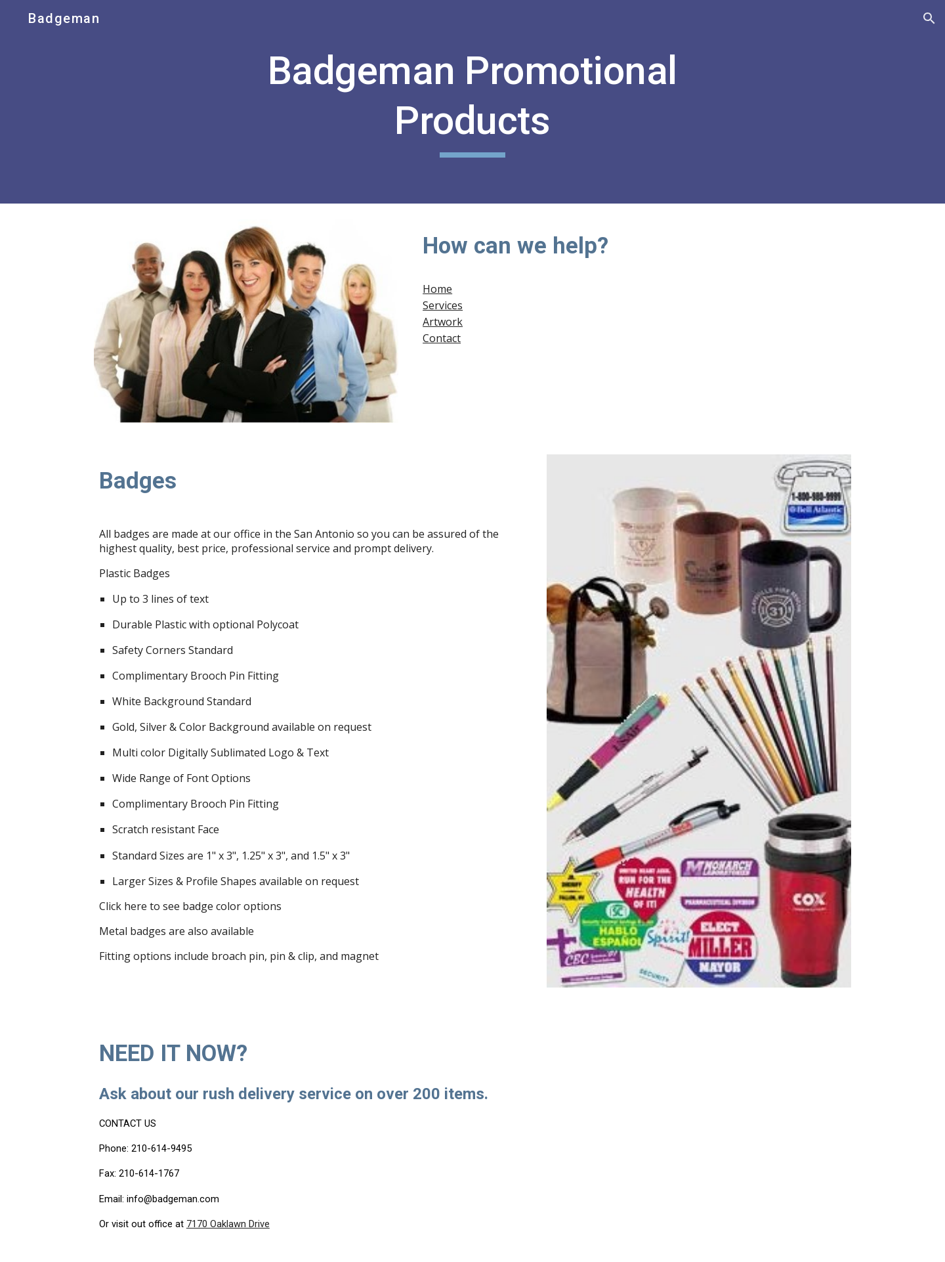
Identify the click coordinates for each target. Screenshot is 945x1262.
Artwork (443, 322)
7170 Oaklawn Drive (228, 1224)
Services (443, 305)
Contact (442, 338)
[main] (472, 101)
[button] (929, 18)
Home (437, 289)
